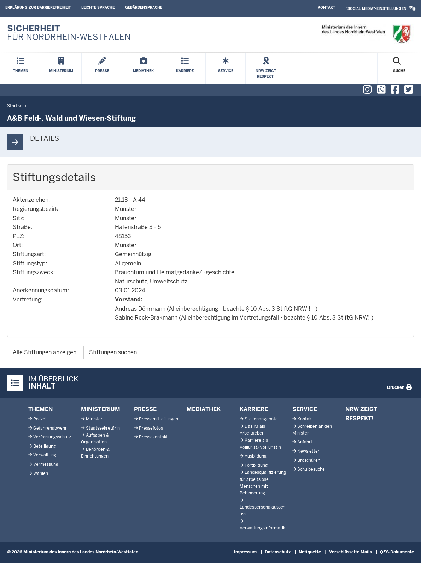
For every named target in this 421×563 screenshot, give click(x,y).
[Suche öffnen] (399, 68)
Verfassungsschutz (52, 437)
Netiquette (310, 552)
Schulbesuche (311, 469)
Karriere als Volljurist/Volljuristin (260, 443)
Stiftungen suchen (113, 352)
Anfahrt (304, 442)
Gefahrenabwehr (50, 428)
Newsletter (308, 451)
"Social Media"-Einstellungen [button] (381, 8)
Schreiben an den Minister (312, 430)
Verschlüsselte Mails (350, 552)
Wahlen (40, 473)
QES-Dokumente (397, 552)
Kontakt (326, 7)
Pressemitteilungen (158, 419)
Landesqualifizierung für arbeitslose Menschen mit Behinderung (263, 483)
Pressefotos (151, 428)
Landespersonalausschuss (262, 510)
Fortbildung (256, 465)
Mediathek (204, 409)
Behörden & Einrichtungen (95, 453)
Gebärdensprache (143, 7)
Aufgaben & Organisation (95, 438)
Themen (40, 409)
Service (304, 409)
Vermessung (45, 464)
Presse (145, 409)
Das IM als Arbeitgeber (252, 430)
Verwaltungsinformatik (262, 528)
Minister (94, 419)
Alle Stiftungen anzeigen (44, 352)
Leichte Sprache (98, 7)
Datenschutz (278, 552)
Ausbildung (256, 456)
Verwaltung (44, 455)
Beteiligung (44, 446)
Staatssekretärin (103, 428)
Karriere (254, 409)
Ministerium (100, 409)
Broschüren (308, 460)
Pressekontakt (153, 437)
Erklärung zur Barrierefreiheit (38, 7)
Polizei (39, 419)
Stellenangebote (261, 419)
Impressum (245, 552)
